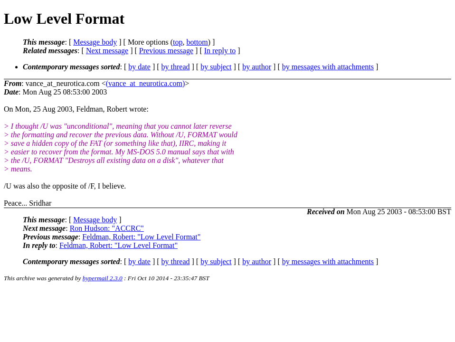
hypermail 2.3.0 (103, 278)
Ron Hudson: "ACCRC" (107, 228)
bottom (197, 42)
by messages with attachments (328, 67)
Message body (95, 42)
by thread (175, 67)
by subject (215, 67)
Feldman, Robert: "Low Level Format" (141, 237)
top (177, 42)
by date (139, 67)
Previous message (166, 51)
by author (256, 67)
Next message (107, 51)
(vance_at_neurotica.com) (145, 83)
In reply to (220, 51)
